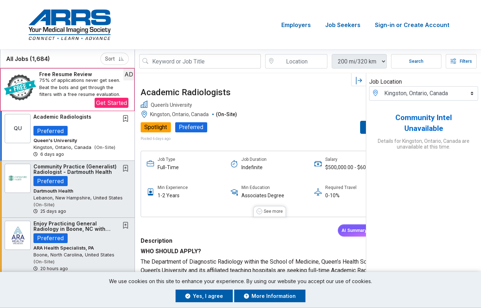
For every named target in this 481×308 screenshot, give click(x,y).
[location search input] (301, 61)
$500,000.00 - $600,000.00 (315, 167)
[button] (67, 89)
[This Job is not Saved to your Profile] (127, 119)
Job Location (385, 81)
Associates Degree (249, 196)
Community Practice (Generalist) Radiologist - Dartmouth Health (75, 169)
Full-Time (168, 167)
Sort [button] (114, 59)
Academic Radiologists (62, 117)
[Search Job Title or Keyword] (205, 61)
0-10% (307, 196)
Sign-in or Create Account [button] (412, 24)
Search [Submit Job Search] (416, 61)
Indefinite (239, 167)
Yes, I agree (204, 296)
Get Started (111, 102)
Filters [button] (461, 61)
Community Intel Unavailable (423, 123)
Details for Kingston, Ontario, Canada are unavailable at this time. (423, 144)
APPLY (340, 127)
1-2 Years (169, 196)
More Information (270, 296)
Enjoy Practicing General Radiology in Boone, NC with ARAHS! (69, 229)
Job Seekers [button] (342, 24)
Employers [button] (296, 24)
